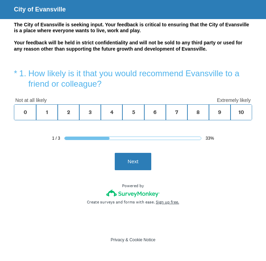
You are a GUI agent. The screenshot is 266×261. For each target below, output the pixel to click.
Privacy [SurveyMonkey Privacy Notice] (117, 239)
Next (133, 161)
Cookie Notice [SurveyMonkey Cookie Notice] (142, 239)
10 (241, 112)
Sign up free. (167, 202)
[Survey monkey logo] (133, 193)
